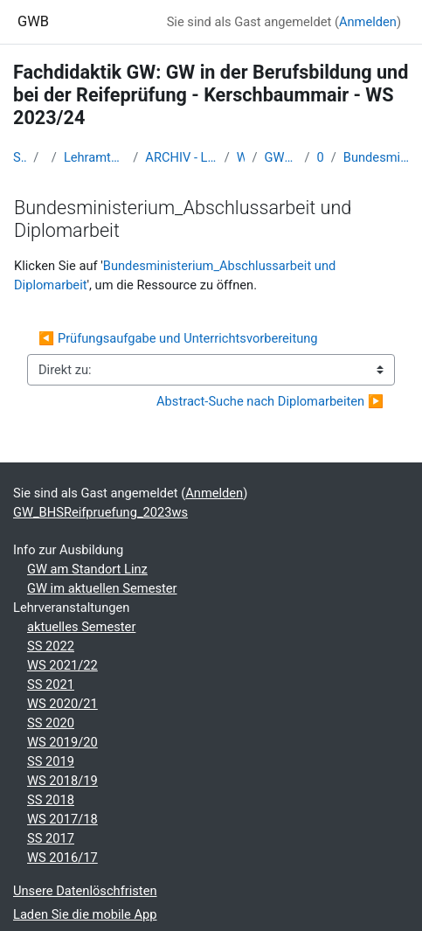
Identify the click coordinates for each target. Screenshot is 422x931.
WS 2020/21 (62, 704)
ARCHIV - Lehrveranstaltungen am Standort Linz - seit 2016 (181, 157)
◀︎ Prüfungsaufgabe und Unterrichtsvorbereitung (178, 338)
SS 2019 (50, 761)
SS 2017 (50, 838)
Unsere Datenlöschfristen (85, 891)
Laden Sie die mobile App (85, 914)
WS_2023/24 (241, 157)
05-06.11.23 (320, 157)
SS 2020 (50, 723)
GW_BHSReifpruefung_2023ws (281, 157)
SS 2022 (50, 646)
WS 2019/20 (62, 742)
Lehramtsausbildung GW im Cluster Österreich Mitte (95, 157)
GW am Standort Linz (87, 569)
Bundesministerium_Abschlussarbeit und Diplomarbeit (376, 157)
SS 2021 (50, 684)
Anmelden (368, 22)
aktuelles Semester (81, 627)
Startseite (19, 157)
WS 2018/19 (62, 781)
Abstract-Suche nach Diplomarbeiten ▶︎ (270, 401)
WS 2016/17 (62, 857)
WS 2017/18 (62, 819)
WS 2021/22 (62, 665)
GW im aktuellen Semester (102, 588)
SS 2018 (50, 800)
